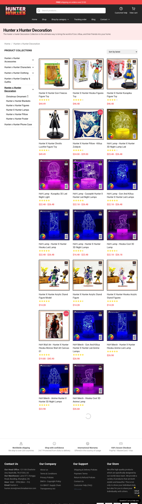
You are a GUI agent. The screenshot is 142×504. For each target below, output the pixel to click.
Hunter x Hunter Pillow (17, 114)
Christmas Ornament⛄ (17, 96)
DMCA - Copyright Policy (50, 481)
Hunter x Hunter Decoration (26, 43)
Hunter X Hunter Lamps (17, 110)
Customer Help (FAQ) (83, 485)
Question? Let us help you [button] (129, 501)
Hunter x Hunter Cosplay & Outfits (17, 80)
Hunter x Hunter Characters (17, 67)
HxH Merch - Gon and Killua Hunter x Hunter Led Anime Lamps (86, 348)
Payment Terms (81, 473)
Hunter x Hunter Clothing (16, 73)
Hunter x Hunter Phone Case (18, 124)
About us (44, 470)
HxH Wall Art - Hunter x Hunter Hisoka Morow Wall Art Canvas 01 (54, 348)
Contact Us (79, 481)
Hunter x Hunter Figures (17, 105)
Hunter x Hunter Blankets (18, 101)
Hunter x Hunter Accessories (12, 60)
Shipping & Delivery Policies (85, 470)
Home (7, 43)
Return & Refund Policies (84, 477)
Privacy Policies (47, 477)
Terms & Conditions (48, 473)
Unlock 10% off (136, 492)
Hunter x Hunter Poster (17, 118)
